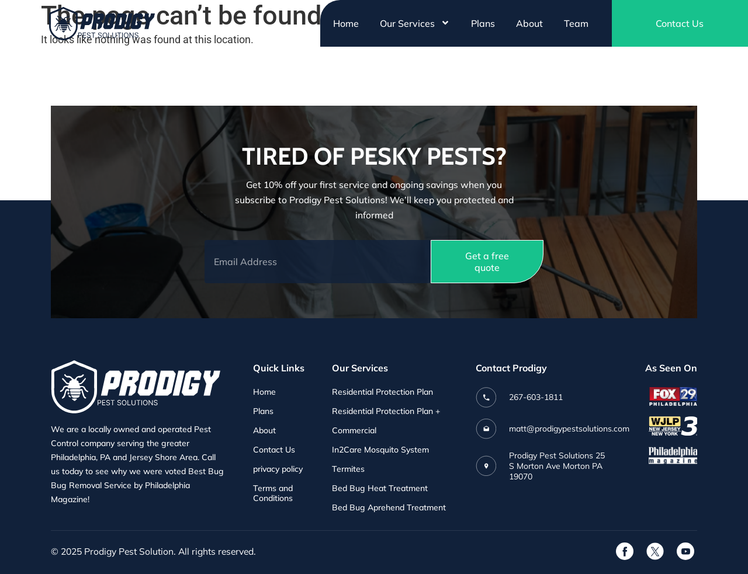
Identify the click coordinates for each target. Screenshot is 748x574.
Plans (483, 23)
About (529, 23)
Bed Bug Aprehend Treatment (389, 508)
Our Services (415, 23)
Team (576, 23)
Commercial (354, 431)
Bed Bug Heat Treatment (380, 488)
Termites (348, 469)
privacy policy (278, 469)
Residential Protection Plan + (386, 411)
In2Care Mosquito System (380, 450)
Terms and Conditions (273, 493)
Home (346, 23)
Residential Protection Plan (382, 392)
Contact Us (274, 450)
